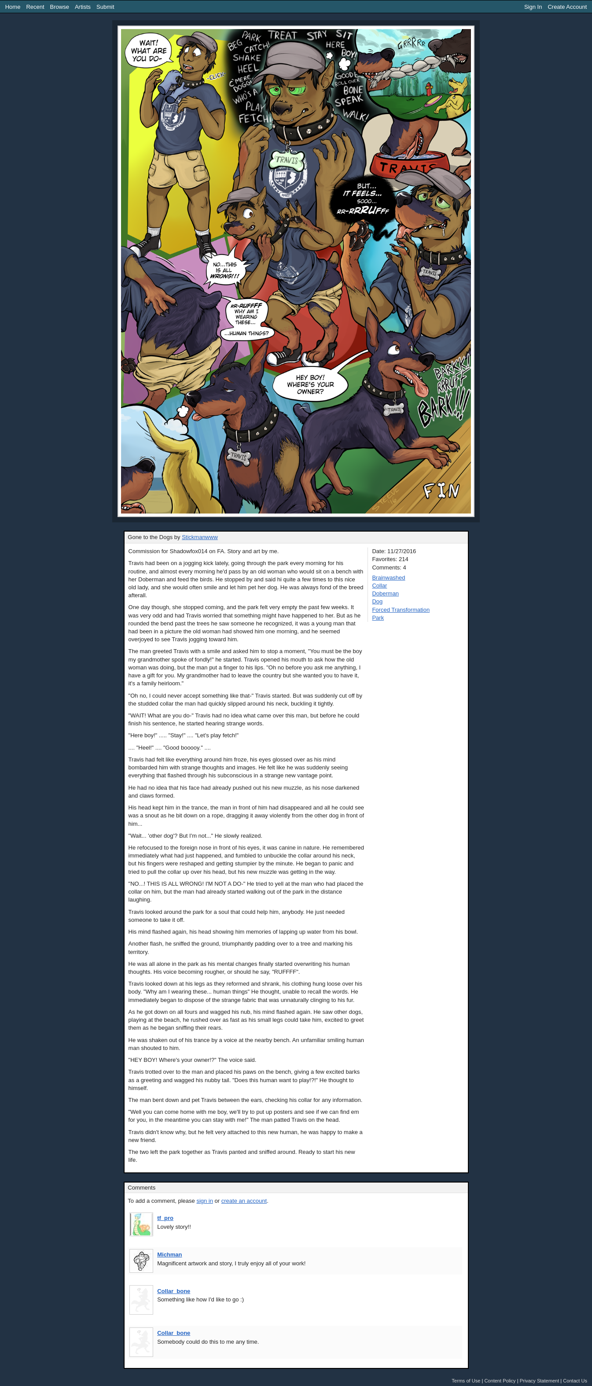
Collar (379, 585)
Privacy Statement (539, 1380)
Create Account (567, 7)
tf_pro (165, 1218)
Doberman (385, 593)
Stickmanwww (200, 537)
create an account (244, 1201)
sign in (204, 1201)
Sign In (533, 7)
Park (378, 617)
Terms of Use (466, 1380)
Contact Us (575, 1380)
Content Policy (499, 1380)
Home (13, 7)
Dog (377, 601)
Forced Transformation (401, 609)
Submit (105, 7)
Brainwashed (388, 577)
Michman (169, 1254)
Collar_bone (173, 1291)
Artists (83, 7)
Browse (59, 7)
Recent (35, 7)
